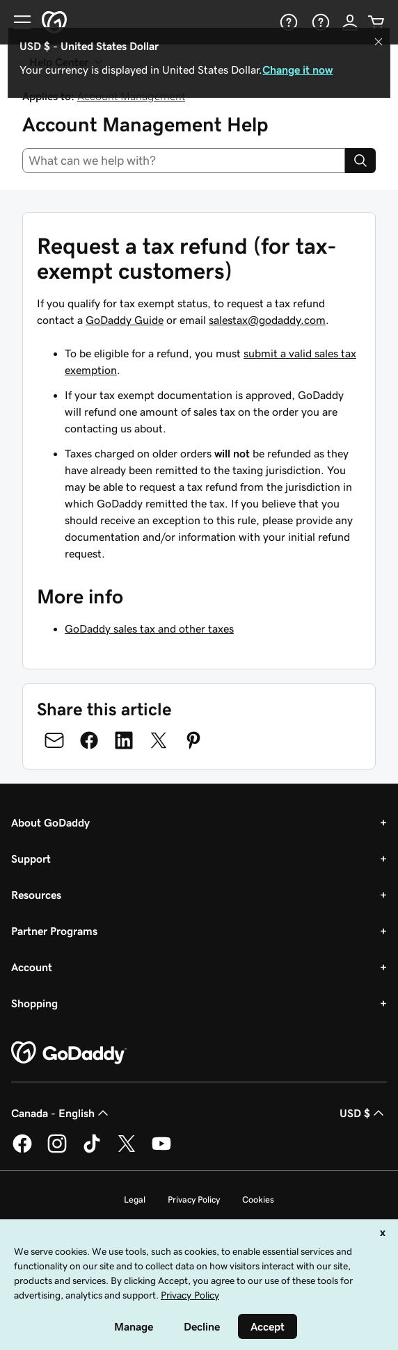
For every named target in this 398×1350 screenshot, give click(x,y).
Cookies (258, 1199)
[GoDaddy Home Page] (69, 1053)
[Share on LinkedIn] (123, 740)
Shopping (34, 1003)
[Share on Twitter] (158, 740)
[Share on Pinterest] (193, 740)
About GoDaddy (50, 822)
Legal (134, 1199)
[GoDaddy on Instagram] (57, 1150)
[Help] (287, 22)
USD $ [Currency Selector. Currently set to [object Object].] (363, 1113)
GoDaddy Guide (125, 319)
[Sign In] (350, 22)
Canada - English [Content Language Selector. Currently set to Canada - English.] (61, 1113)
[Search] (360, 160)
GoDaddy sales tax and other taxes (149, 628)
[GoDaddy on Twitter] (127, 1150)
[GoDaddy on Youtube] (161, 1150)
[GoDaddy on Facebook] (22, 1150)
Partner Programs (54, 930)
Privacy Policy (194, 1199)
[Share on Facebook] (89, 740)
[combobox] (184, 160)
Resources (36, 894)
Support (31, 858)
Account (31, 967)
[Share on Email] (54, 740)
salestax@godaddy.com (267, 319)
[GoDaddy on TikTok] (92, 1150)
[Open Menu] (16, 22)
